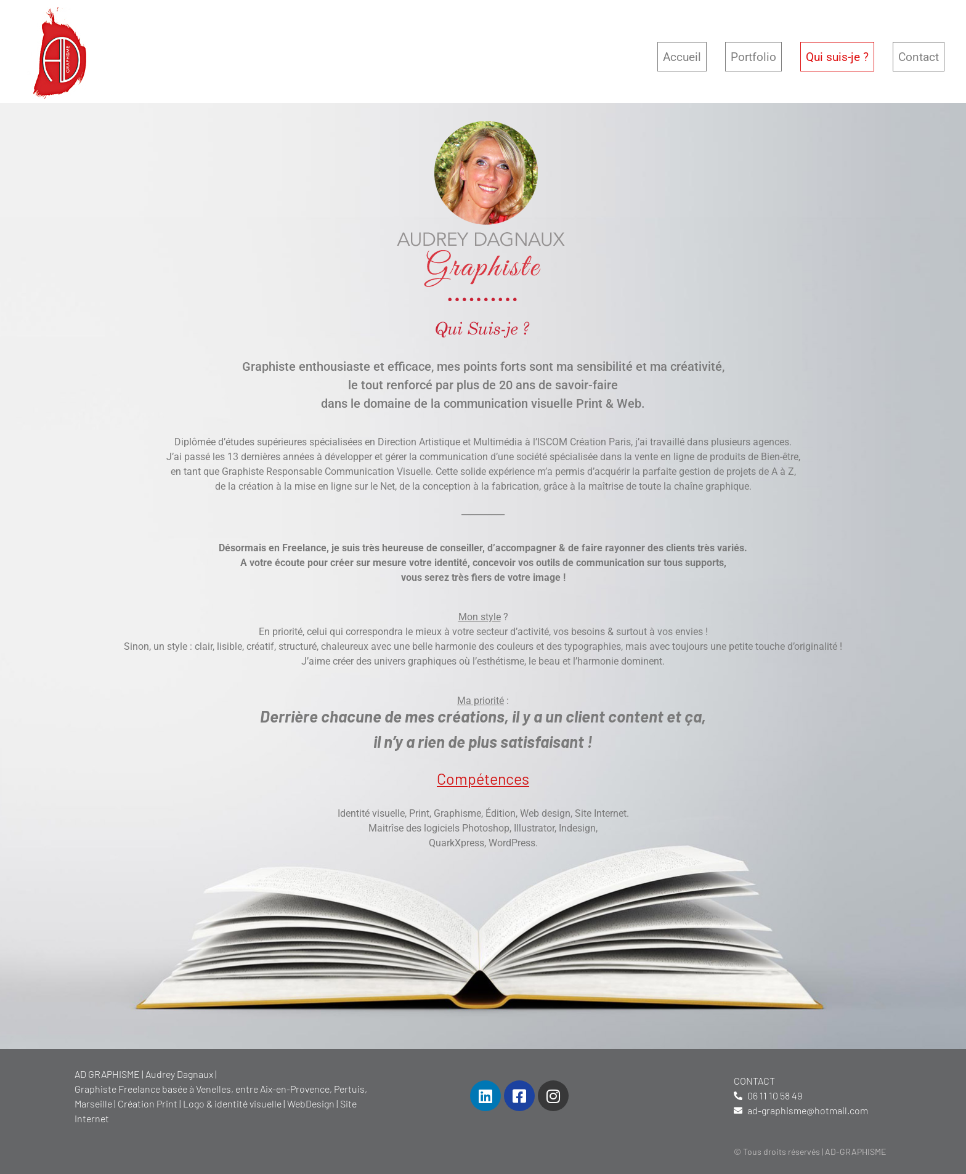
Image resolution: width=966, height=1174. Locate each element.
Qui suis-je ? (837, 57)
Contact (918, 57)
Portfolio (753, 57)
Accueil (682, 57)
